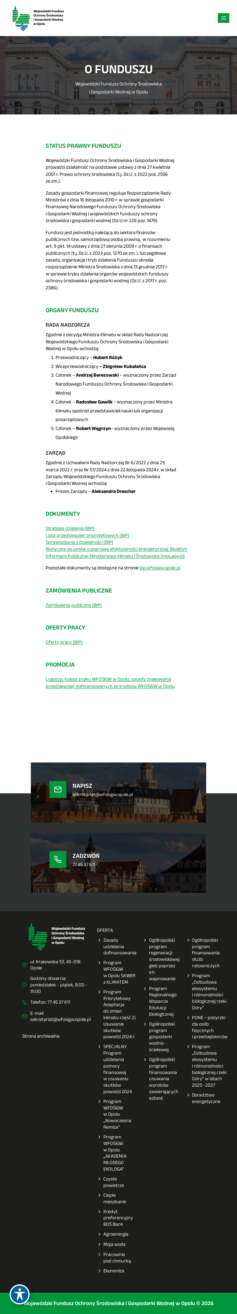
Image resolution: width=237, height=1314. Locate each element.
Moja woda (111, 1244)
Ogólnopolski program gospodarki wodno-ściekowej (159, 1037)
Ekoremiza (110, 1271)
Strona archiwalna (41, 1036)
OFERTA (105, 930)
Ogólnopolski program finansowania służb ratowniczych (203, 953)
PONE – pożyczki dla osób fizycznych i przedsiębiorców (207, 1027)
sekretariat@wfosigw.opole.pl (60, 1019)
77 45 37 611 (59, 1002)
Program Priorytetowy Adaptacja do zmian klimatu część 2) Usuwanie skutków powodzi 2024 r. (116, 1014)
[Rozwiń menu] (224, 18)
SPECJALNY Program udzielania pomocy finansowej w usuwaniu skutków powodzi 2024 (114, 1069)
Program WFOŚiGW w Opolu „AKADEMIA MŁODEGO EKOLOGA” (112, 1153)
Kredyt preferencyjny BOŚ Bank (115, 1218)
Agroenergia (112, 1234)
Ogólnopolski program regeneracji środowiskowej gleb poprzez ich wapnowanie (161, 959)
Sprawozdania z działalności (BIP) (79, 542)
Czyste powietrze (110, 1182)
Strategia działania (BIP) (70, 528)
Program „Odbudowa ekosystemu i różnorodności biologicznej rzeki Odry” (206, 992)
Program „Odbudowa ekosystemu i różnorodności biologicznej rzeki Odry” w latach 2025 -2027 (206, 1066)
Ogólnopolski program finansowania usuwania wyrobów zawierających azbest (160, 1078)
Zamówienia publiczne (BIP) (74, 605)
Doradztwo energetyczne (203, 1098)
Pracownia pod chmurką (114, 1257)
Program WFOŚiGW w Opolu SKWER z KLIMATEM (116, 972)
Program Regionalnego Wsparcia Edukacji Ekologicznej (160, 1001)
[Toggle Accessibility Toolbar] (20, 1294)
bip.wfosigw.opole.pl (159, 567)
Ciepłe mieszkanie (111, 1198)
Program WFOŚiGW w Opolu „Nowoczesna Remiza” (114, 1114)
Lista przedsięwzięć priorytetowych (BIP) (87, 535)
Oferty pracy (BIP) (64, 642)
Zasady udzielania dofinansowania (116, 946)
